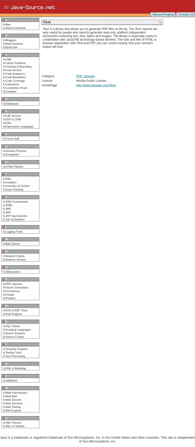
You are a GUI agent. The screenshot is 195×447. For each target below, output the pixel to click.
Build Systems (14, 43)
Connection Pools (16, 87)
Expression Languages (19, 126)
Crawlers (10, 91)
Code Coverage (15, 80)
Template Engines (16, 348)
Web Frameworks (16, 392)
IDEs (8, 178)
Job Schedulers (15, 219)
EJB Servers (13, 115)
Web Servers (13, 399)
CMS (8, 59)
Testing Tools (13, 352)
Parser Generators (16, 287)
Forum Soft (12, 138)
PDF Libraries (13, 283)
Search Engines (15, 333)
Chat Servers (13, 70)
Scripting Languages (18, 329)
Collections (12, 84)
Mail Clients (12, 243)
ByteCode (11, 47)
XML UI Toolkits (15, 426)
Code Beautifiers (15, 77)
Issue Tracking (14, 189)
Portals (9, 294)
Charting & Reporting (18, 66)
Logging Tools (14, 231)
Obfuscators (12, 271)
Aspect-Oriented (15, 27)
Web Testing (13, 406)
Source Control (14, 336)
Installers (11, 182)
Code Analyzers (15, 73)
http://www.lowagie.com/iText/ (96, 85)
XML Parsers (13, 422)
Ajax (8, 24)
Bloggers (10, 40)
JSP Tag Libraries (16, 215)
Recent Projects (164, 14)
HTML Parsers (14, 166)
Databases (12, 103)
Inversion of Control (17, 185)
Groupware (12, 154)
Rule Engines (13, 313)
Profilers (10, 298)
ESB (8, 122)
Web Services (14, 403)
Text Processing (15, 356)
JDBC (9, 205)
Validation (11, 380)
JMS (8, 208)
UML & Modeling (15, 368)
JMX (8, 212)
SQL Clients (12, 326)
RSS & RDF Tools (16, 310)
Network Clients (15, 256)
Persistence (12, 291)
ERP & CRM (13, 119)
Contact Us (187, 14)
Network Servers (15, 259)
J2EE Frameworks (16, 201)
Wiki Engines (13, 410)
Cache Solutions (15, 63)
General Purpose (15, 150)
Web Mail (11, 396)
